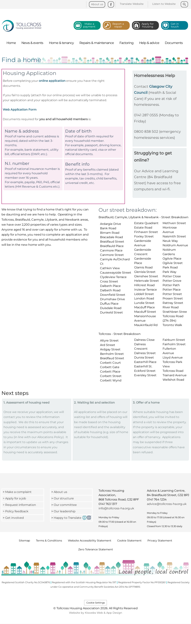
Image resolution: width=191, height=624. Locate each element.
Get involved (14, 518)
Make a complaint (18, 492)
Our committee (65, 505)
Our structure (64, 498)
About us (60, 492)
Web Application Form (20, 109)
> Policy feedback (16, 511)
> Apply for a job (14, 498)
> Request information (19, 505)
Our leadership (65, 511)
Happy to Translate (67, 518)
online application (52, 81)
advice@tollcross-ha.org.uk (167, 504)
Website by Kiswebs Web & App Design (95, 612)
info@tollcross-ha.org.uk (116, 508)
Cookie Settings (95, 602)
